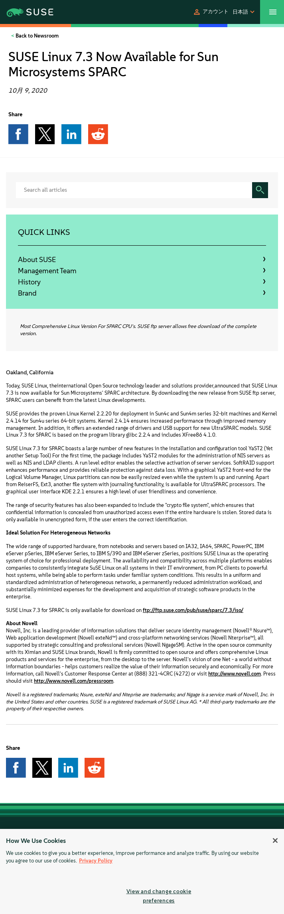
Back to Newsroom (36, 36)
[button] (211, 12)
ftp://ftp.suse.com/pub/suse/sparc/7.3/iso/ (193, 610)
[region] (142, 871)
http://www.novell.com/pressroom (73, 681)
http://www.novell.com (234, 674)
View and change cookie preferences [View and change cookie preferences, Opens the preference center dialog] (158, 896)
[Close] (275, 840)
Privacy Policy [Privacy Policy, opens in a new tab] (95, 861)
